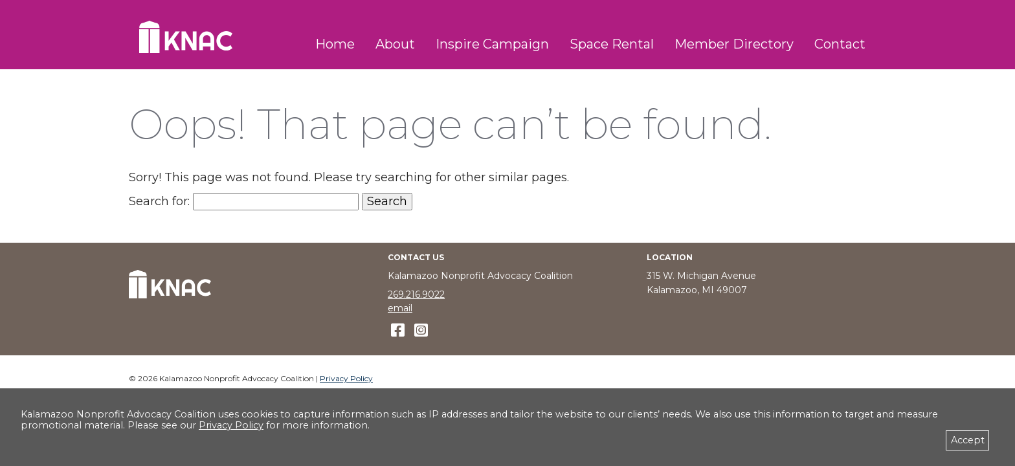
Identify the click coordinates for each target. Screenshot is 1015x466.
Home (335, 44)
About (395, 44)
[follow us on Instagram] (420, 330)
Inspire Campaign (492, 44)
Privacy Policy (346, 378)
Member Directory (734, 44)
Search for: (159, 201)
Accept (968, 440)
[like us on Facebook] (397, 330)
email (400, 308)
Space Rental (612, 44)
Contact (839, 44)
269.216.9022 (416, 294)
